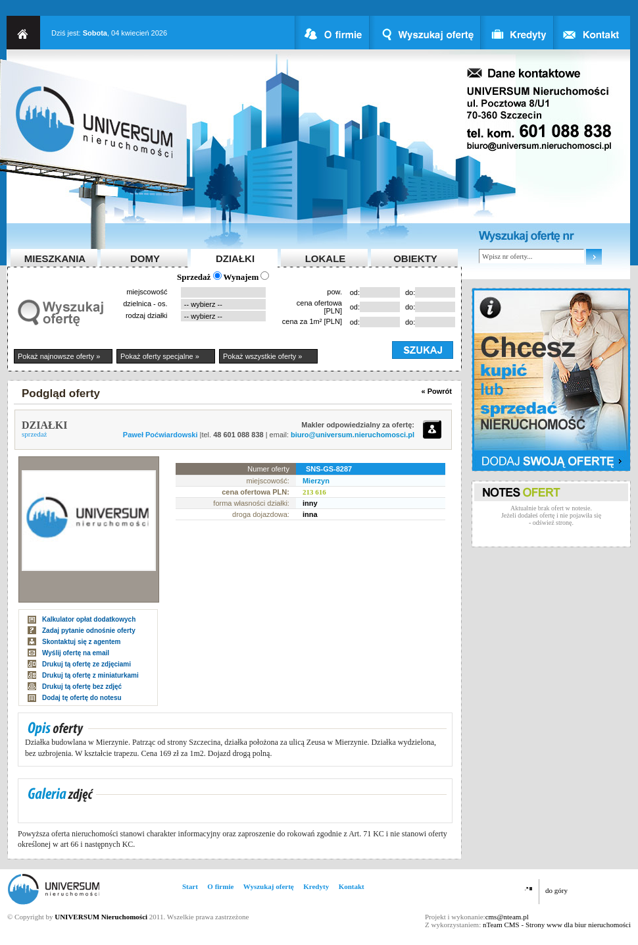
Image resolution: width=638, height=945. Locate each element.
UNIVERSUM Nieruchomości (101, 917)
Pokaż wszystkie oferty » (262, 356)
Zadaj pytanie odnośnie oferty (88, 630)
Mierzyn (316, 481)
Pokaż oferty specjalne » (159, 356)
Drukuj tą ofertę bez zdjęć (82, 686)
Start (190, 886)
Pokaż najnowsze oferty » (59, 356)
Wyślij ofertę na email (75, 653)
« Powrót (437, 391)
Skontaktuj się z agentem (81, 641)
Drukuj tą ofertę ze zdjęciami (86, 664)
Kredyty (316, 886)
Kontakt (351, 886)
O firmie (220, 886)
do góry (556, 890)
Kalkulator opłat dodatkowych (88, 619)
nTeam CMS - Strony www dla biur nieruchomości (557, 925)
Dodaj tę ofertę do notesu (82, 697)
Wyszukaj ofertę (268, 886)
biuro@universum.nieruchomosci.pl (352, 435)
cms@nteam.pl (507, 917)
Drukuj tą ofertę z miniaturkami (90, 675)
